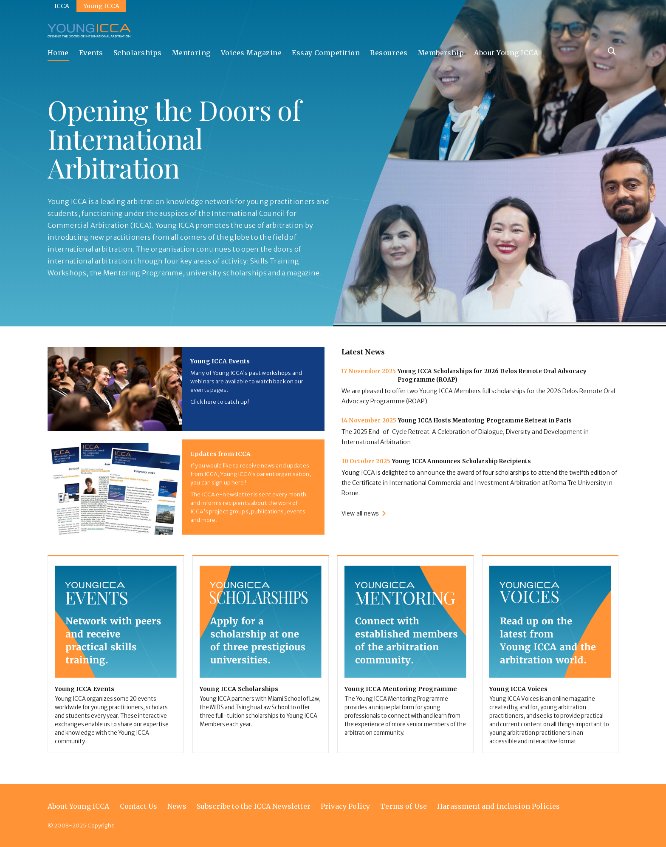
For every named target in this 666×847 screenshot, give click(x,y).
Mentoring (191, 52)
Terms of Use (403, 806)
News (176, 806)
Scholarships (137, 52)
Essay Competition (326, 52)
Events (91, 52)
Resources (388, 52)
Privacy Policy (345, 806)
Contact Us (139, 806)
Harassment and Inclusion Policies (498, 806)
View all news (360, 513)
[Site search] (611, 51)
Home (58, 52)
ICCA (62, 6)
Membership (441, 52)
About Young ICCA (506, 52)
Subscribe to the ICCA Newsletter (253, 806)
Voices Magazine (251, 52)
